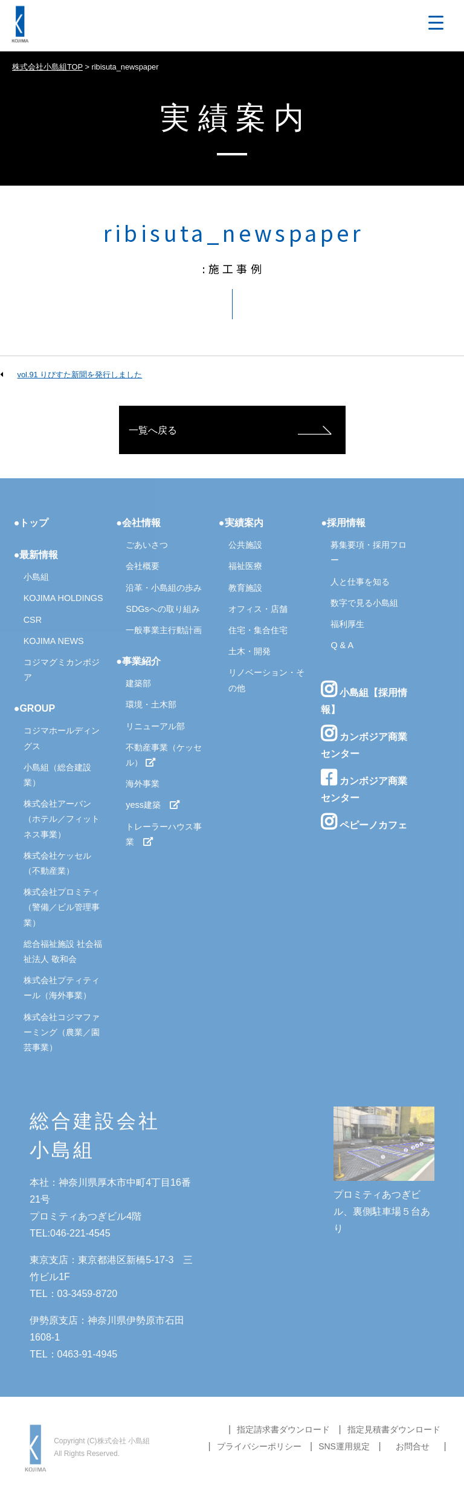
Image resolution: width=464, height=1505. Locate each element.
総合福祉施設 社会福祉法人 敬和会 (63, 951)
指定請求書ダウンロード (283, 1429)
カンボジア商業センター (364, 741)
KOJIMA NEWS (54, 641)
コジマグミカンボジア (62, 669)
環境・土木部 (151, 704)
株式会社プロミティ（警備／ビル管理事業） (62, 907)
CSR (33, 620)
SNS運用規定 (344, 1446)
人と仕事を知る (360, 582)
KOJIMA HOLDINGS (63, 598)
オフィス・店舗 (258, 609)
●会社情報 (138, 523)
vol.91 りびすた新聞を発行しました (80, 374)
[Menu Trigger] (436, 22)
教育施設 (245, 588)
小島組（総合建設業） (57, 774)
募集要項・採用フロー (368, 552)
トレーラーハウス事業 (164, 834)
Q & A (341, 645)
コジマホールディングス (62, 738)
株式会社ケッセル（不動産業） (57, 863)
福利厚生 (347, 624)
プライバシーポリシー (259, 1446)
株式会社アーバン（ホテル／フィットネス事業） (62, 819)
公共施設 (245, 545)
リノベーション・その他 (266, 680)
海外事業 (143, 783)
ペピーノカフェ (364, 822)
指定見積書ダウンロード (393, 1429)
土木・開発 (249, 651)
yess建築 (153, 805)
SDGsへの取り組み (162, 609)
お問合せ (412, 1446)
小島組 (36, 577)
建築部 (138, 683)
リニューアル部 (155, 726)
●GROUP (34, 708)
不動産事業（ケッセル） (164, 755)
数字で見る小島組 (364, 603)
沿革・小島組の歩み (164, 588)
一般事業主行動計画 (164, 630)
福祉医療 (245, 566)
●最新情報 (36, 555)
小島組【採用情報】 (364, 697)
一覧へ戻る (153, 430)
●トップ (31, 523)
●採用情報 (343, 523)
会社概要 (143, 566)
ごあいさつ (147, 545)
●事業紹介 (138, 661)
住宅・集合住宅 (258, 630)
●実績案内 (241, 523)
